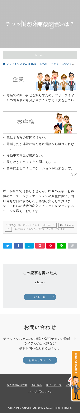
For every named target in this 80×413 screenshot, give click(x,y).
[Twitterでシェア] (7, 246)
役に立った (49, 225)
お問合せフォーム (40, 360)
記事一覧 (44, 297)
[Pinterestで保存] (50, 246)
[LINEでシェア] (61, 246)
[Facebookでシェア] (18, 246)
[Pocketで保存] (40, 246)
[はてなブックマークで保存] (29, 246)
